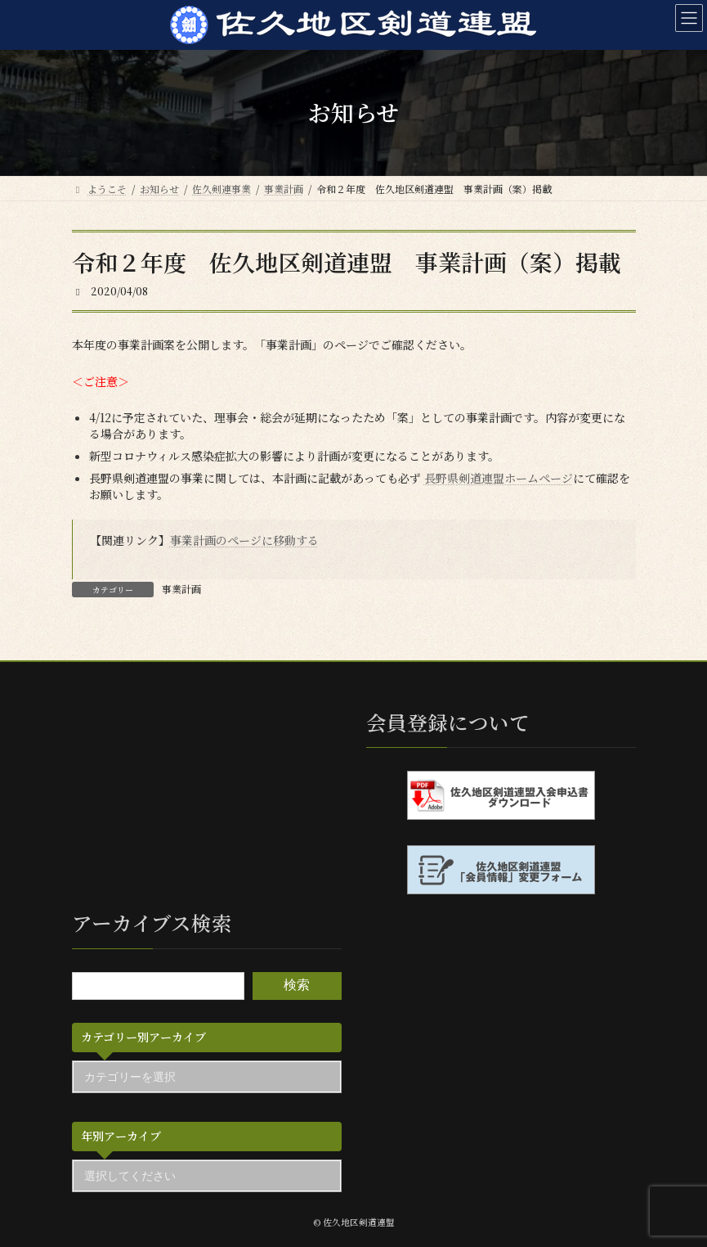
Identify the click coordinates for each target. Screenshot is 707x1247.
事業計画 (181, 589)
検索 (297, 986)
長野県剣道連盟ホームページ (498, 478)
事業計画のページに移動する (244, 540)
